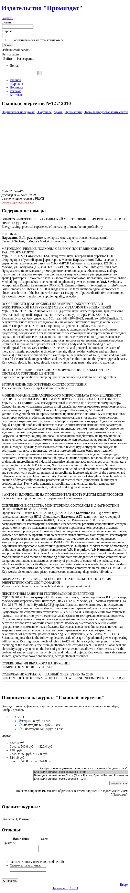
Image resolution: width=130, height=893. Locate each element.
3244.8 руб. (17, 757)
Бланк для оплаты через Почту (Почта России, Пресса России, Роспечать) (81, 775)
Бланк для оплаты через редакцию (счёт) (81, 772)
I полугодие (41, 725)
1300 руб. (16, 750)
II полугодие (43, 729)
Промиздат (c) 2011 (65, 889)
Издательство (42, 8)
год (36, 721)
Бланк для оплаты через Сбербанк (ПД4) (81, 779)
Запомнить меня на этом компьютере (38, 40)
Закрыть (7, 18)
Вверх (124, 885)
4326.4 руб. (17, 743)
